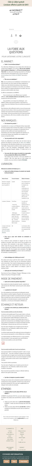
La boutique (26, 245)
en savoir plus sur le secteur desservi (6, 231)
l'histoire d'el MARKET (16, 75)
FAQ (22, 436)
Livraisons (22, 432)
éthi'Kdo (15, 396)
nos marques (11, 126)
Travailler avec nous (22, 442)
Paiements (22, 434)
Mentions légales (22, 437)
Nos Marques (10, 437)
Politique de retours (22, 431)
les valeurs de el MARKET (25, 142)
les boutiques (6, 75)
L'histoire (10, 431)
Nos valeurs (10, 432)
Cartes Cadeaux (10, 439)
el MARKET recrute (10, 441)
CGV (22, 440)
